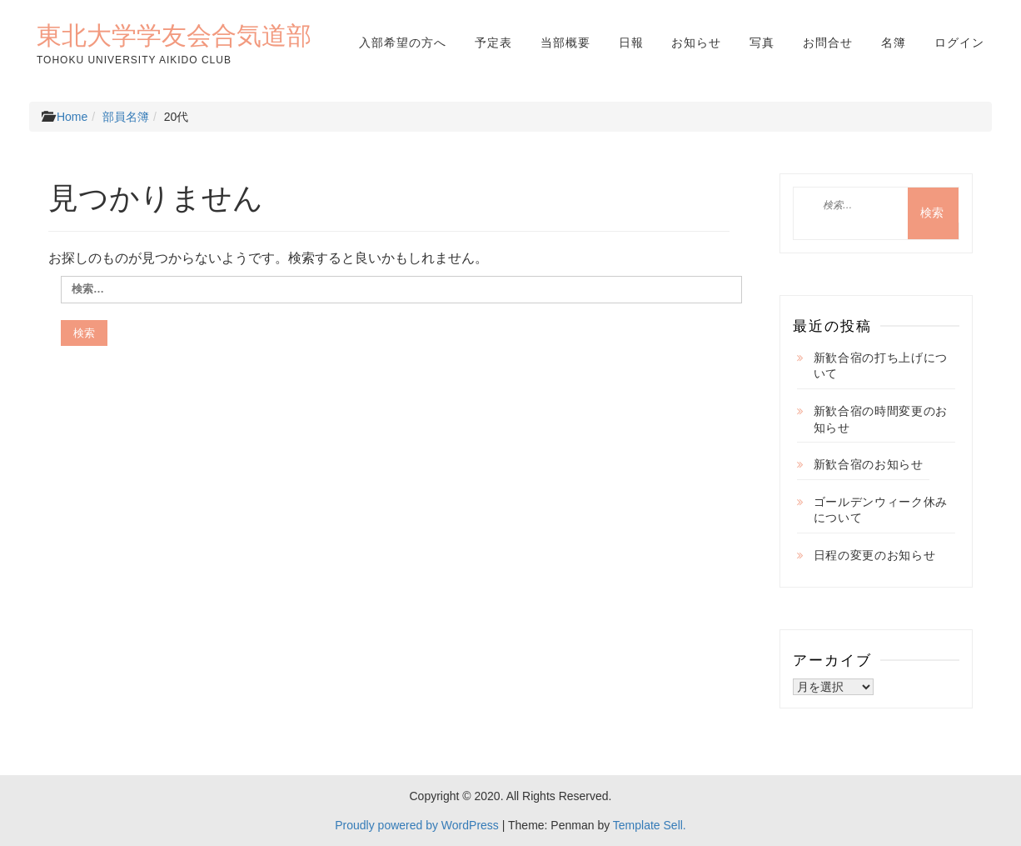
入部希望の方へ (402, 42)
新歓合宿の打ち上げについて (881, 366)
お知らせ (696, 42)
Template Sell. (649, 825)
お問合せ (828, 42)
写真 (762, 42)
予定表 (493, 42)
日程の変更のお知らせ (875, 555)
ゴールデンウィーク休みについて (881, 510)
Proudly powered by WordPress (417, 825)
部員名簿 (125, 116)
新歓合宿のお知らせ (869, 464)
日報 (631, 42)
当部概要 (565, 42)
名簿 (893, 42)
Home (72, 116)
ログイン (959, 42)
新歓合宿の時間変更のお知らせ (881, 419)
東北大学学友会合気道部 (174, 35)
